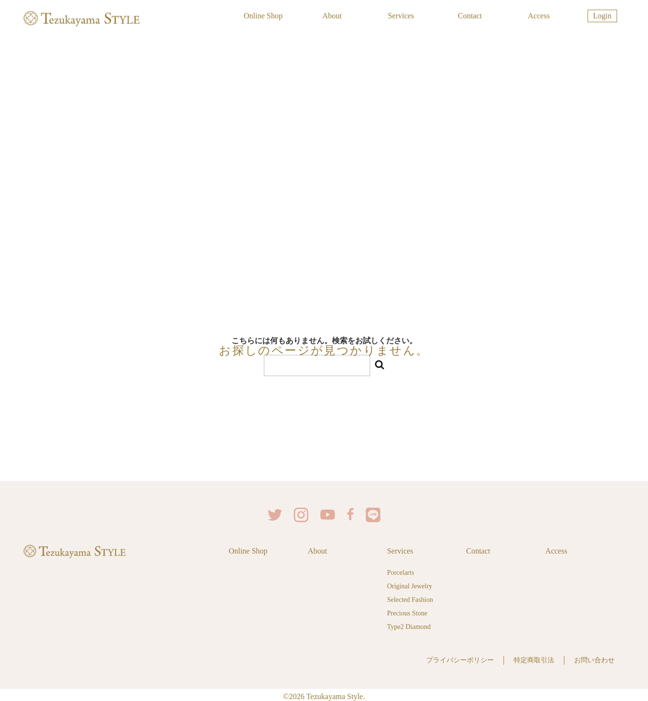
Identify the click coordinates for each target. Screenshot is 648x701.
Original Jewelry (409, 584)
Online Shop (263, 16)
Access (538, 16)
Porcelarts (400, 571)
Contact (470, 16)
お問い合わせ (594, 657)
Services (401, 16)
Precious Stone (407, 611)
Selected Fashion (410, 598)
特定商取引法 (534, 657)
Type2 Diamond (409, 625)
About (332, 16)
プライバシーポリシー (460, 657)
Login (602, 16)
